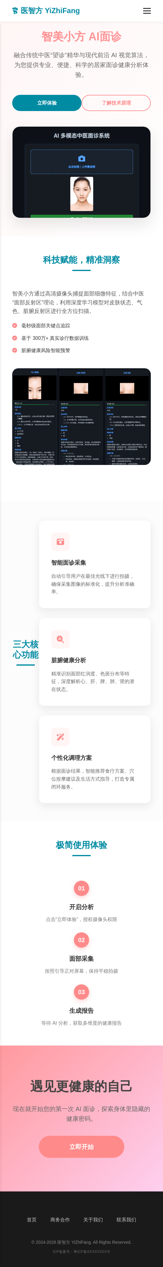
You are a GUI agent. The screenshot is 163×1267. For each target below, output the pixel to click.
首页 (32, 1219)
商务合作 (60, 1219)
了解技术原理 (116, 103)
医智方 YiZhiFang (46, 10)
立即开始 (81, 1146)
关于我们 (93, 1219)
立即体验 (47, 103)
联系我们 (126, 1219)
